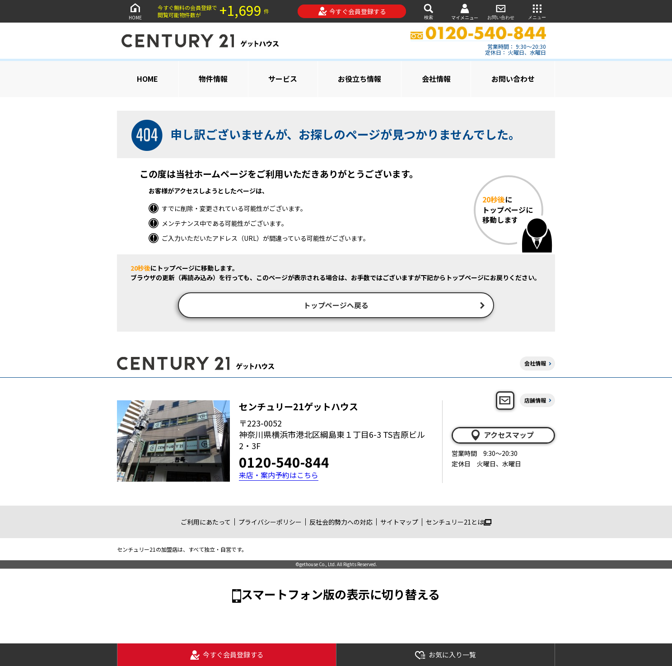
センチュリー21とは (458, 522)
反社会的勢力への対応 (341, 522)
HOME (135, 11)
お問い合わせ (501, 11)
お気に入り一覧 (445, 655)
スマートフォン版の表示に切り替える (340, 595)
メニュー (537, 11)
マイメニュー (465, 11)
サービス (282, 78)
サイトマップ (399, 522)
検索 (429, 11)
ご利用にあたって (206, 522)
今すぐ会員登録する (352, 11)
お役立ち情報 (359, 78)
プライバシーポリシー (270, 522)
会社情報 (436, 78)
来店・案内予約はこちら (278, 476)
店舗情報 (535, 401)
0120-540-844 (284, 463)
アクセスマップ (502, 436)
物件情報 (213, 78)
